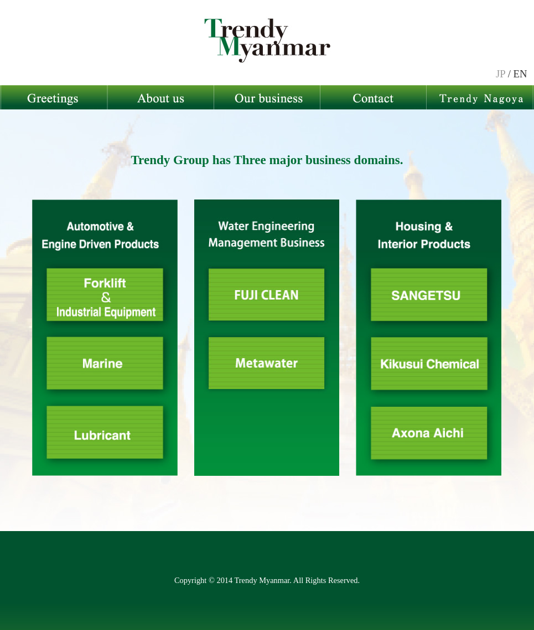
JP (500, 74)
